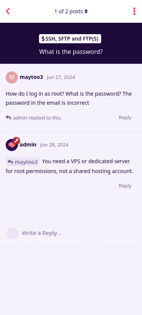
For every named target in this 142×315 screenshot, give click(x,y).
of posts (70, 11)
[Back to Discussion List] (7, 11)
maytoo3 (26, 161)
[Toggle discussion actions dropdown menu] (134, 11)
